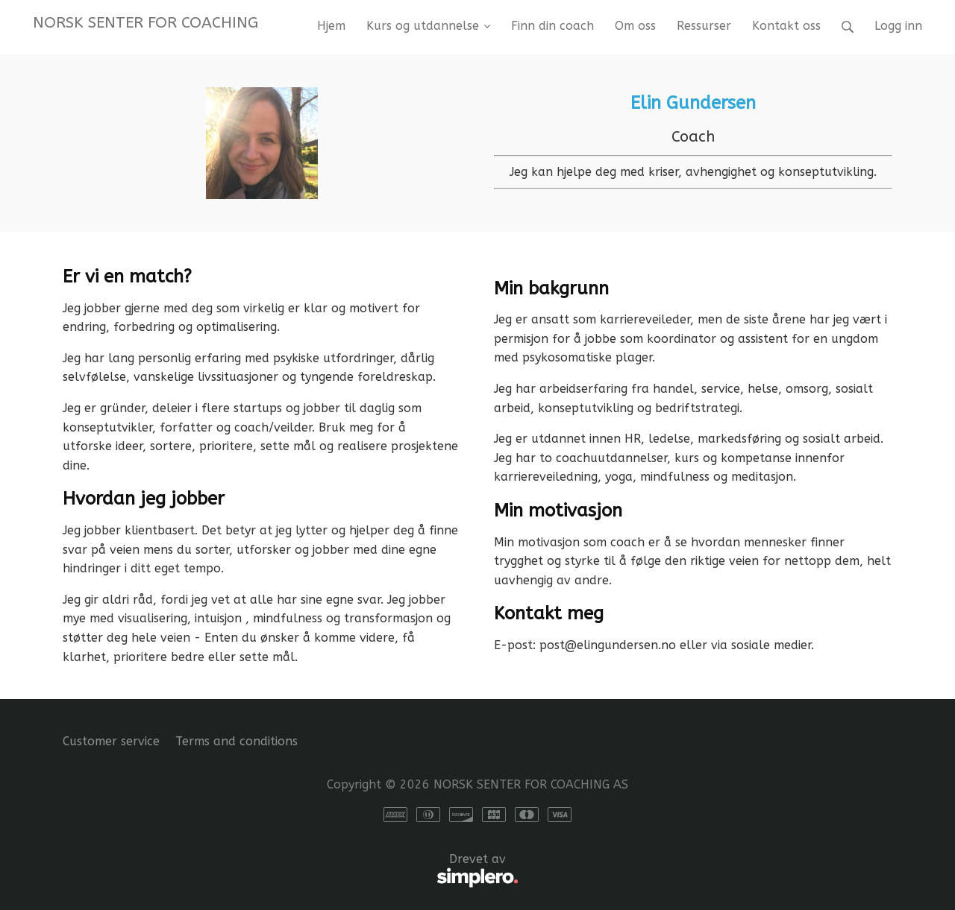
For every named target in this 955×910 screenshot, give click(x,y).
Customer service (111, 741)
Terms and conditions (236, 741)
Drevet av (291, 871)
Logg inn (898, 26)
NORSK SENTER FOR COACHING (145, 22)
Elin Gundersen (693, 102)
